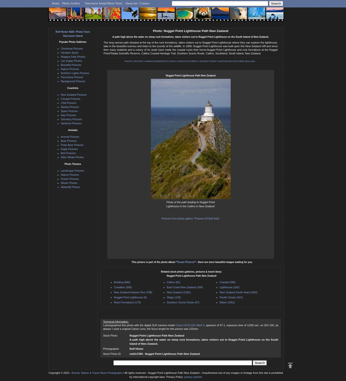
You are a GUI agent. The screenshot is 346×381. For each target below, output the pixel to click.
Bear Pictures (69, 140)
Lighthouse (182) (230, 287)
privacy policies (193, 376)
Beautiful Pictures (71, 64)
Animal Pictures (70, 136)
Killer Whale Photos (72, 157)
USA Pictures (68, 102)
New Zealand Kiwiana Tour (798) (133, 292)
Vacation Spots (69, 52)
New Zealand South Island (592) (239, 292)
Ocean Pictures (186, 262)
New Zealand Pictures (74, 94)
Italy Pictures (68, 115)
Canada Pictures (70, 98)
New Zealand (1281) (179, 292)
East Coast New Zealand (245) (185, 287)
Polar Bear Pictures (72, 145)
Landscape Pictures (72, 170)
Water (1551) (227, 302)
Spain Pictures (69, 111)
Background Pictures (73, 81)
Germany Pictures (71, 119)
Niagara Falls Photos (73, 56)
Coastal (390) (227, 282)
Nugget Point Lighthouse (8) (130, 297)
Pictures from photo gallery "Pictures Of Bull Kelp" (190, 218)
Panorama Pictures (72, 77)
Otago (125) (174, 297)
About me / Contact (137, 3)
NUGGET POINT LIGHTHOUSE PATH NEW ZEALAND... (228, 61)
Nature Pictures (70, 69)
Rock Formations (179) (127, 302)
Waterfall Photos (70, 187)
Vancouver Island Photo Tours (104, 3)
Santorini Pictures (71, 123)
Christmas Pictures (72, 48)
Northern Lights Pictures (75, 73)
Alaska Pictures (70, 107)
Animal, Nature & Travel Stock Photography (96, 372)
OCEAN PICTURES (187, 61)
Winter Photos (69, 182)
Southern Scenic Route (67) (183, 302)
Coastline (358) (123, 287)
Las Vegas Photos (71, 60)
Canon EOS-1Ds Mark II (190, 325)
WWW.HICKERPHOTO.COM (160, 61)
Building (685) (122, 282)
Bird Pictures (68, 153)
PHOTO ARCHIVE (133, 61)
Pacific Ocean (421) (231, 297)
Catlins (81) (173, 282)
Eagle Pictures (69, 149)
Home (56, 3)
